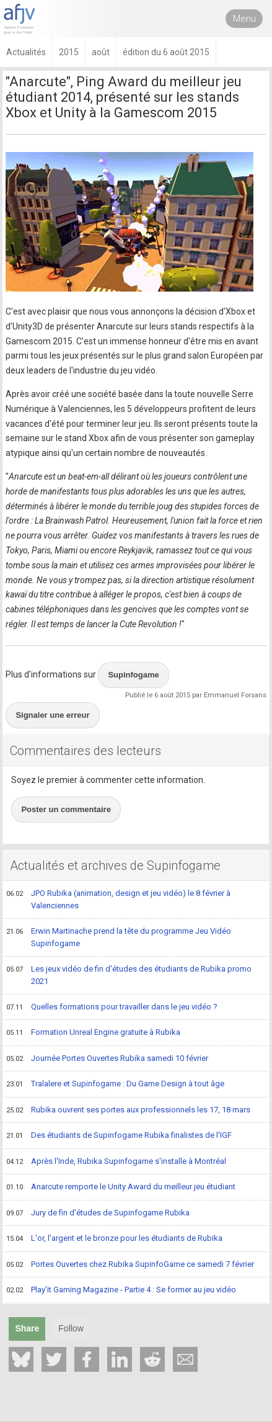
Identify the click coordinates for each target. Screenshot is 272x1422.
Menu (244, 18)
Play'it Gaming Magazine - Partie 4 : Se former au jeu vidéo (121, 1290)
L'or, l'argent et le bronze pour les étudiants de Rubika (114, 1239)
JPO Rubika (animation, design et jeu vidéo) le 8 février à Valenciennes (118, 899)
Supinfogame (133, 674)
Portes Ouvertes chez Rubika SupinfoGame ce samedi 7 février (130, 1265)
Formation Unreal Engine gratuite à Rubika (93, 1033)
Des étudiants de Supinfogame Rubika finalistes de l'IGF (119, 1136)
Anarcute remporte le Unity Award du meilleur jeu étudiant (120, 1187)
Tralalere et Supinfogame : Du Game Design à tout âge (115, 1084)
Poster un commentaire (66, 809)
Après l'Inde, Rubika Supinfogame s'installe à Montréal (116, 1162)
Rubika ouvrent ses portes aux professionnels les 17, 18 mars (128, 1110)
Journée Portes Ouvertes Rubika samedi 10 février (107, 1059)
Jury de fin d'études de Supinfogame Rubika (98, 1213)
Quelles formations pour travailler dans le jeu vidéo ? (111, 1007)
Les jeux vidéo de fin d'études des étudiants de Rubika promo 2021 (129, 975)
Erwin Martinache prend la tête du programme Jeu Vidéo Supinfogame (118, 937)
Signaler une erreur (52, 715)
